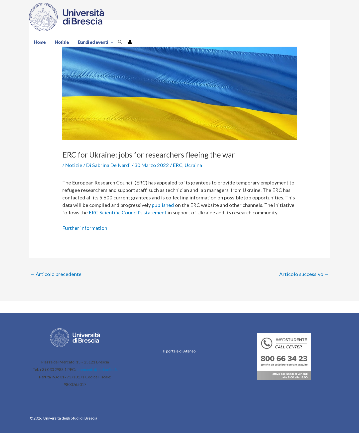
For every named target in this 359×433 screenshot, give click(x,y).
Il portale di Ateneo (179, 350)
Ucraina (193, 165)
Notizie (62, 42)
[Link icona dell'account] (130, 42)
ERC (177, 165)
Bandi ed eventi (95, 42)
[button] (110, 42)
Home (40, 42)
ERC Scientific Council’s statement (128, 212)
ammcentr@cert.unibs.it (97, 369)
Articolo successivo (304, 274)
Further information (84, 228)
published (163, 205)
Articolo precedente (56, 274)
